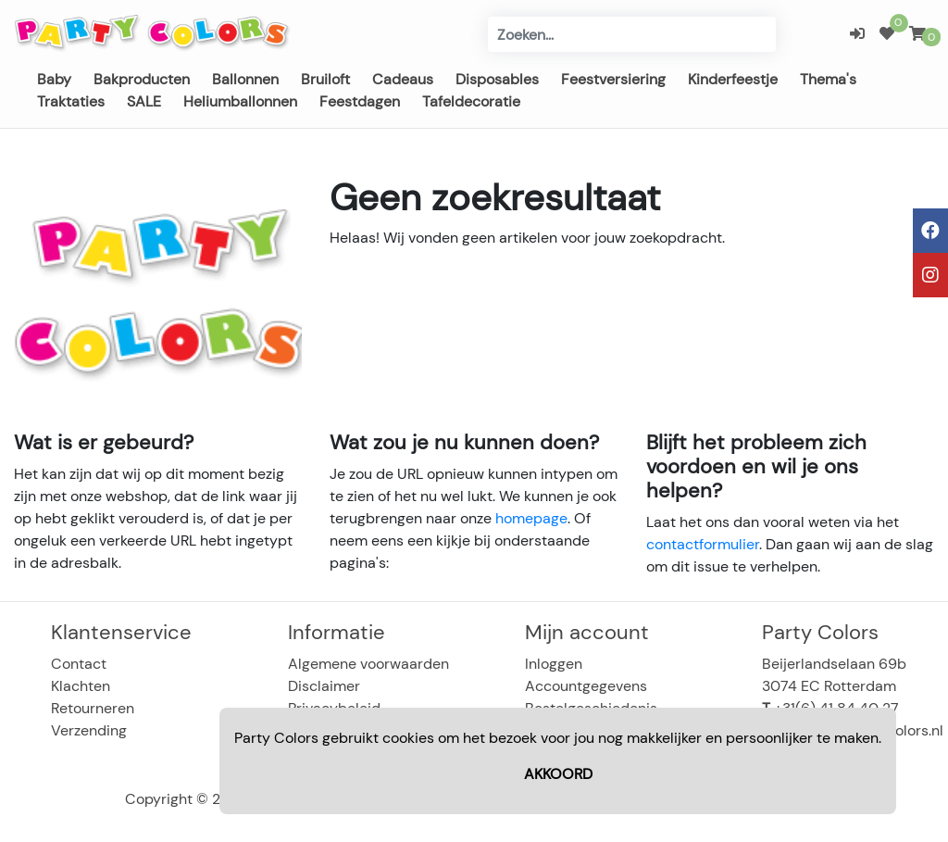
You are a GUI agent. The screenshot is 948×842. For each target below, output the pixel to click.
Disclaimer (324, 686)
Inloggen (553, 663)
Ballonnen (245, 79)
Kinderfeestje (733, 79)
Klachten (80, 686)
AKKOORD (558, 774)
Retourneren (92, 708)
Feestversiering (613, 79)
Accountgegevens (586, 686)
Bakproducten (142, 79)
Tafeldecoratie (471, 101)
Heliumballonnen (240, 101)
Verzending (89, 730)
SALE (144, 101)
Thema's (828, 79)
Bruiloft (325, 79)
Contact (78, 663)
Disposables (497, 79)
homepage (531, 518)
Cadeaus (402, 79)
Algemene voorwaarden (368, 663)
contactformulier (702, 544)
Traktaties (71, 101)
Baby (54, 79)
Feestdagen (359, 101)
